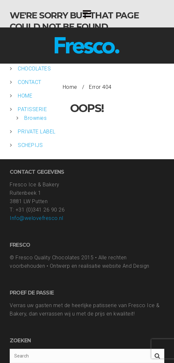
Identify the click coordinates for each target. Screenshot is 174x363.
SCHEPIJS (30, 145)
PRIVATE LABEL (37, 132)
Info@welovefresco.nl (36, 218)
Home (70, 87)
